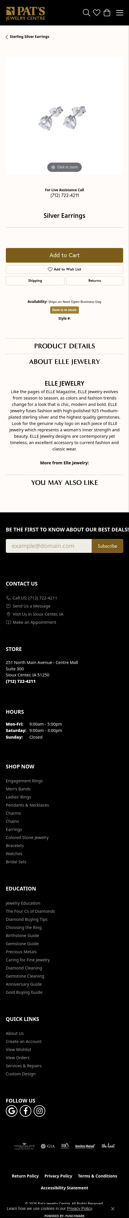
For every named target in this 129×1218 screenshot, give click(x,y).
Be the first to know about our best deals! (64, 530)
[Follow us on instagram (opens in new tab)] (39, 1111)
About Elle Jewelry (64, 362)
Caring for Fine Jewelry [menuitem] (28, 960)
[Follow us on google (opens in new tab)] (11, 1111)
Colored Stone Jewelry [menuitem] (27, 837)
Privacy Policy (58, 1176)
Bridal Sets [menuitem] (16, 861)
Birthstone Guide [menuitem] (22, 935)
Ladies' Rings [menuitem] (18, 797)
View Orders (18, 1057)
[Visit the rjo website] (65, 1146)
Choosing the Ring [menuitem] (24, 927)
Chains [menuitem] (12, 821)
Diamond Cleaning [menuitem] (24, 968)
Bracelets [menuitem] (15, 845)
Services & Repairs (23, 1065)
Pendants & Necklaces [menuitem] (27, 805)
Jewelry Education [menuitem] (23, 903)
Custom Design (21, 1074)
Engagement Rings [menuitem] (24, 780)
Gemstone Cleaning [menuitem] (25, 976)
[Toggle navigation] (119, 12)
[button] (86, 13)
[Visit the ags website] (24, 1146)
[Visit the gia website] (48, 1146)
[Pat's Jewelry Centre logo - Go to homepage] (25, 12)
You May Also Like (64, 483)
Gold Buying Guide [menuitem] (24, 992)
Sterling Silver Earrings (29, 36)
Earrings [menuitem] (14, 829)
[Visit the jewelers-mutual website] (85, 1146)
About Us (15, 1033)
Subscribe (107, 546)
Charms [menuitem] (13, 813)
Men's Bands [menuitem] (18, 789)
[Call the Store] (21, 681)
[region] (64, 115)
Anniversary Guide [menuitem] (24, 984)
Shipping (35, 280)
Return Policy (25, 1176)
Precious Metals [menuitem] (21, 951)
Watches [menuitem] (14, 853)
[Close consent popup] (113, 1208)
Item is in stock (64, 310)
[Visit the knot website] (108, 1146)
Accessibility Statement (64, 1188)
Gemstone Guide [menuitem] (22, 943)
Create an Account (23, 1041)
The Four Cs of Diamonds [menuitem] (30, 911)
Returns (94, 280)
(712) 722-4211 (64, 195)
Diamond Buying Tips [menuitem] (27, 919)
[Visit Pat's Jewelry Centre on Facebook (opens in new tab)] (25, 1111)
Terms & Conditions (97, 1176)
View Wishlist (18, 1049)
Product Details (64, 346)
